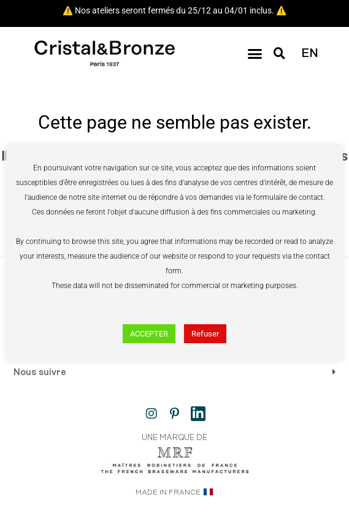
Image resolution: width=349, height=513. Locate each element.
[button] (254, 54)
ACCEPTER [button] (149, 333)
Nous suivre (39, 373)
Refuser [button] (205, 333)
